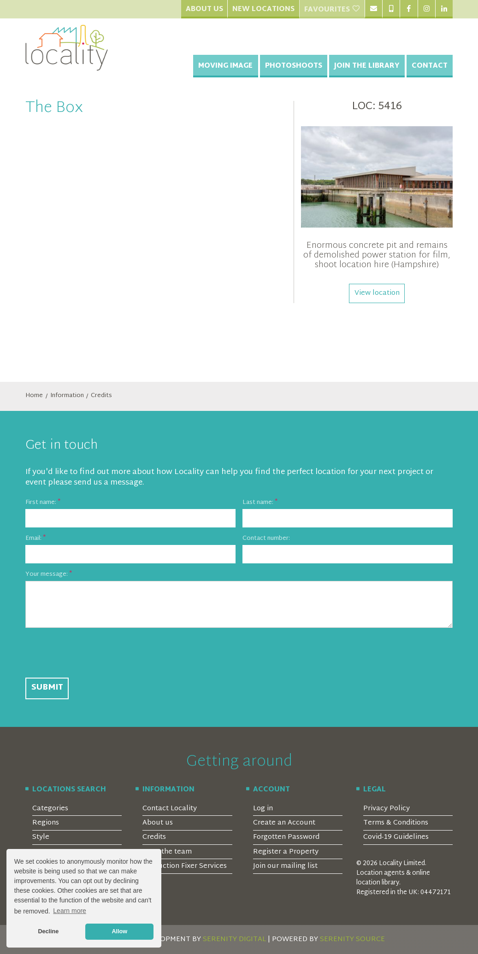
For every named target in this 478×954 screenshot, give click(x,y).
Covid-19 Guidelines (396, 837)
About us (157, 823)
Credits (101, 396)
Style (40, 837)
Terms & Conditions (395, 823)
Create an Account (284, 823)
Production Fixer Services (184, 866)
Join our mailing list (285, 866)
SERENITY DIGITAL (234, 939)
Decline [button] (48, 931)
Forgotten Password (286, 837)
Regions (45, 823)
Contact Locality (169, 808)
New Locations (263, 9)
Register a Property (286, 852)
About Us (204, 9)
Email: (33, 539)
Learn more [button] (69, 910)
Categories (50, 808)
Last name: (257, 503)
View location (377, 293)
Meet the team (167, 852)
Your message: (46, 574)
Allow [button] (119, 931)
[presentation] (95, 653)
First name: (40, 503)
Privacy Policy (386, 808)
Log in (263, 808)
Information (67, 396)
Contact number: (266, 539)
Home (34, 396)
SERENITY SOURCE (352, 939)
